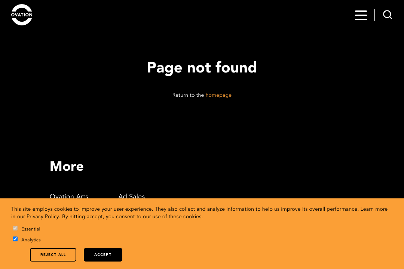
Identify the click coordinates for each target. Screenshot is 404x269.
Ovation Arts (69, 197)
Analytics (27, 239)
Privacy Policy (43, 217)
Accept (103, 255)
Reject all (53, 255)
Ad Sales (131, 197)
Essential (26, 229)
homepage (219, 95)
